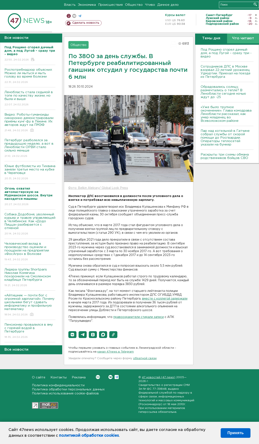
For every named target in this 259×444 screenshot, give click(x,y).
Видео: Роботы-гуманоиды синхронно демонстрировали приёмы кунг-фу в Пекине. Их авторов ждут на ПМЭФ (29, 122)
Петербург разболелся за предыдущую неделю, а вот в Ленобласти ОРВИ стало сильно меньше (29, 148)
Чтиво (150, 4)
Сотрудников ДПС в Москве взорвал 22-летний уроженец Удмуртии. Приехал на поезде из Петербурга (225, 71)
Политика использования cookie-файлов (65, 393)
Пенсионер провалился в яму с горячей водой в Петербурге (29, 331)
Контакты (58, 377)
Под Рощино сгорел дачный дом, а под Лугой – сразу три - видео (226, 53)
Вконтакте (98, 377)
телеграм (80, 16)
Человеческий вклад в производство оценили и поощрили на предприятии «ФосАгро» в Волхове (29, 251)
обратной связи (145, 358)
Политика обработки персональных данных (68, 389)
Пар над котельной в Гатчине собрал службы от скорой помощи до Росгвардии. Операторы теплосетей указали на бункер (225, 137)
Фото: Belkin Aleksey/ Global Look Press (98, 188)
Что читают (243, 38)
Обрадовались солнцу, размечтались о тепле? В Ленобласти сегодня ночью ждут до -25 (223, 92)
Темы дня (211, 38)
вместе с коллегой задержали (164, 298)
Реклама (79, 377)
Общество (134, 4)
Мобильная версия (69, 16)
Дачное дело (168, 4)
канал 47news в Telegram (115, 352)
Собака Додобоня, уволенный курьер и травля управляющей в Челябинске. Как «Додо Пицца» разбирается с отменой (29, 224)
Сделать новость (85, 23)
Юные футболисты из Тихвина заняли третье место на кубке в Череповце (29, 172)
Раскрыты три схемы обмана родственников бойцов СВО (225, 156)
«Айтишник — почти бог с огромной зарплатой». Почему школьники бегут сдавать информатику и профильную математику (29, 305)
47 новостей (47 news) (158, 377)
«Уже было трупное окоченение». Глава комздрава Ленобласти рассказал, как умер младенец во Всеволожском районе (226, 114)
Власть (70, 4)
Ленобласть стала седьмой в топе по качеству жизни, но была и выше (29, 98)
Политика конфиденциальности (58, 385)
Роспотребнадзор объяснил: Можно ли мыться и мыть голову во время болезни (29, 76)
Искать (255, 4)
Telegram (117, 377)
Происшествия (110, 4)
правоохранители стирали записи (138, 317)
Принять (235, 433)
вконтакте (74, 16)
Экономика (87, 4)
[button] (72, 334)
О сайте (38, 377)
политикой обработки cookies (89, 435)
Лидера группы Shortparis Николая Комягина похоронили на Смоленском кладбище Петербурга (29, 277)
